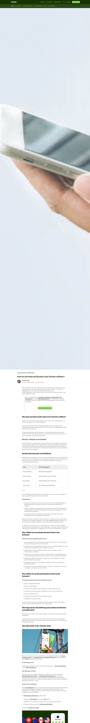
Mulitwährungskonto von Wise (29, 676)
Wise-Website (33, 699)
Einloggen (68, 2)
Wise (27, 659)
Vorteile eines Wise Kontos (46, 704)
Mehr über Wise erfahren (45, 408)
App (45, 699)
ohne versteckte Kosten (60, 666)
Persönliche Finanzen (21, 372)
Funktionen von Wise (34, 707)
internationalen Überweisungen (47, 676)
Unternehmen (49, 2)
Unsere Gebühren (58, 2)
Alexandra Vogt (25, 380)
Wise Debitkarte (29, 687)
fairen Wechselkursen (31, 667)
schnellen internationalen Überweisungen (49, 397)
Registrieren (76, 2)
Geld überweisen (30, 372)
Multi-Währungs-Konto (43, 398)
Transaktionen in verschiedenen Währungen (44, 657)
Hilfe (64, 2)
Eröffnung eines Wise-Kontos (31, 695)
